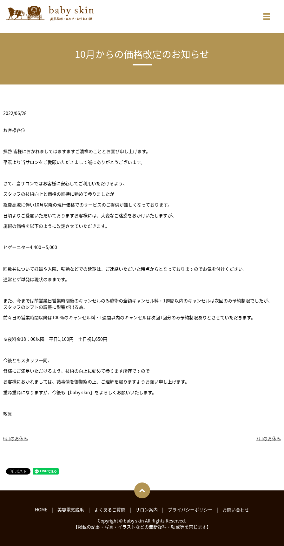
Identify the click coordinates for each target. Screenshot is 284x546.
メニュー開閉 (266, 16)
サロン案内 (146, 509)
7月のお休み (268, 438)
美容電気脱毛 (70, 509)
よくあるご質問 (109, 509)
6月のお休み (15, 438)
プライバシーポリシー (190, 509)
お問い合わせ (235, 509)
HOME (41, 509)
